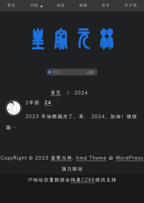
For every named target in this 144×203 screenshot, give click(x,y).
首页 (55, 93)
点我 (90, 72)
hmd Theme (91, 158)
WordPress (129, 158)
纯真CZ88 (82, 180)
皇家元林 (72, 39)
